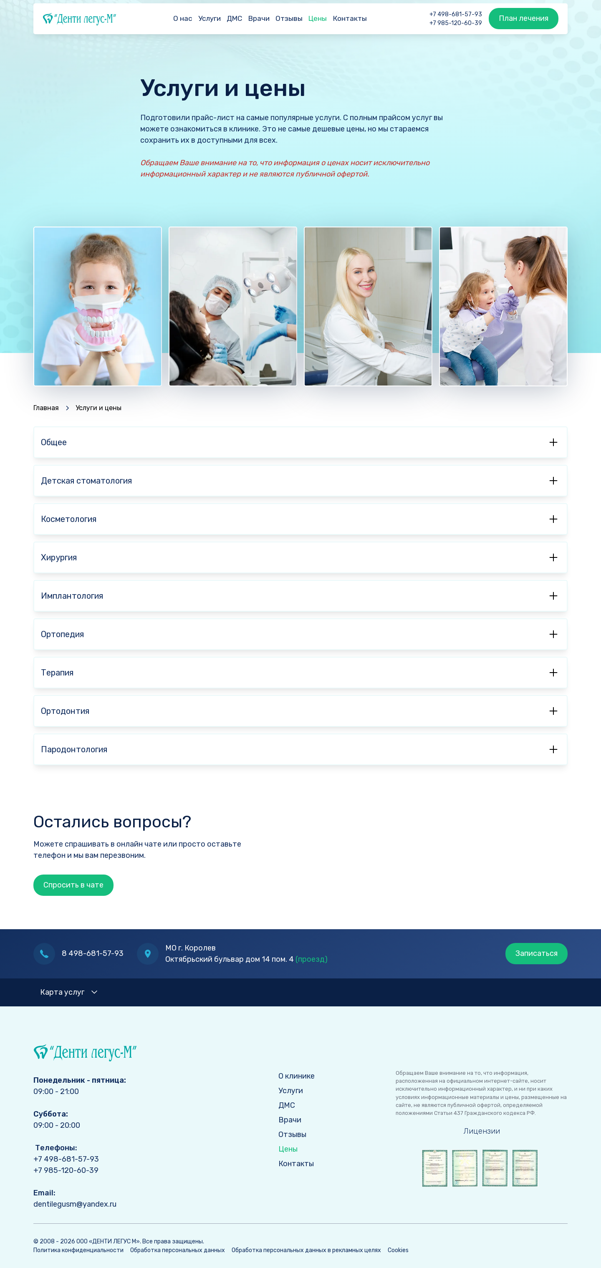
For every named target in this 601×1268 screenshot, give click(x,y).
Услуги (209, 18)
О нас (182, 18)
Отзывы (289, 18)
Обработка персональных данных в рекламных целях (306, 1250)
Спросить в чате (73, 885)
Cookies (398, 1250)
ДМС (234, 18)
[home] (75, 18)
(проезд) (311, 959)
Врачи (259, 18)
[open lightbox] (482, 1168)
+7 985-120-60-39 (455, 23)
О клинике (296, 1076)
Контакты (350, 18)
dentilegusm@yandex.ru (74, 1204)
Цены (317, 18)
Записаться (536, 953)
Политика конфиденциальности (78, 1250)
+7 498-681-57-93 (455, 14)
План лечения (523, 18)
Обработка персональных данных (177, 1250)
